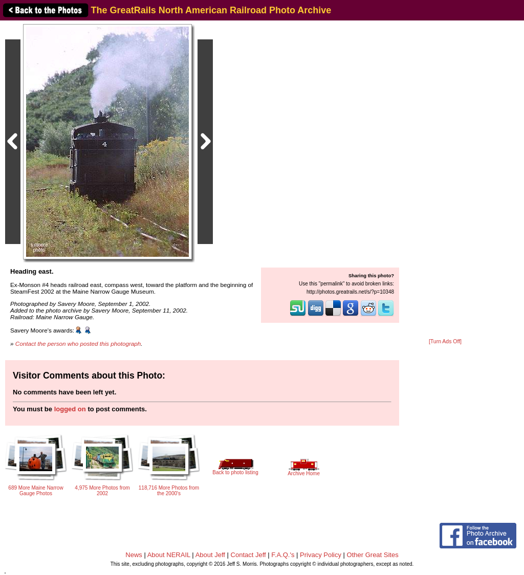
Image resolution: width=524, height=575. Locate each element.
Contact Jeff (248, 555)
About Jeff (210, 555)
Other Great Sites (373, 555)
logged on (70, 409)
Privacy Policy (320, 555)
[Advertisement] (445, 180)
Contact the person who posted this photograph (78, 343)
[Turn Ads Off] (445, 341)
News (133, 555)
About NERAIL (168, 555)
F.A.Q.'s (282, 555)
